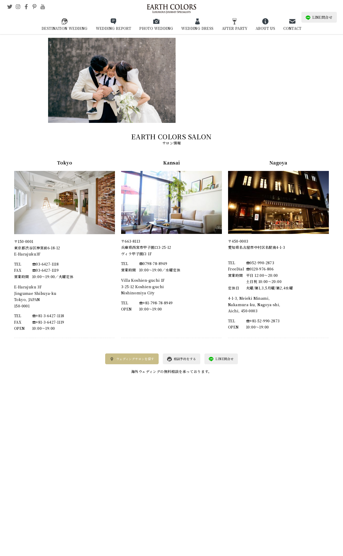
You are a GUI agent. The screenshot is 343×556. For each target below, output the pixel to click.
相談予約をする (181, 359)
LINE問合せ (319, 17)
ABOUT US (265, 28)
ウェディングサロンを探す (132, 359)
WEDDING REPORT (113, 28)
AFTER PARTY (234, 28)
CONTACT (292, 28)
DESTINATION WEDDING (65, 28)
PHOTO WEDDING (156, 28)
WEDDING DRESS (197, 28)
